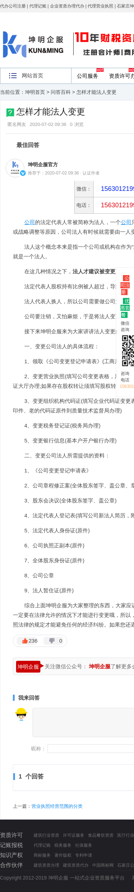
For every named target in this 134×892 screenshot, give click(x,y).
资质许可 (11, 835)
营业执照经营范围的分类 (57, 806)
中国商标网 (103, 865)
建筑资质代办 (76, 865)
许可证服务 (73, 835)
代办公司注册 (13, 6)
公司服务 (87, 76)
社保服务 (83, 845)
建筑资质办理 (46, 865)
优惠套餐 (125, 308)
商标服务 (42, 855)
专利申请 (83, 855)
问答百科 (61, 92)
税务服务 (62, 845)
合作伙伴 (11, 865)
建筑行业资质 (46, 835)
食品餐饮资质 (101, 835)
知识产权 (11, 855)
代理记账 (42, 845)
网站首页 (32, 75)
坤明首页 (35, 92)
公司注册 (125, 285)
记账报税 (11, 845)
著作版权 (62, 855)
